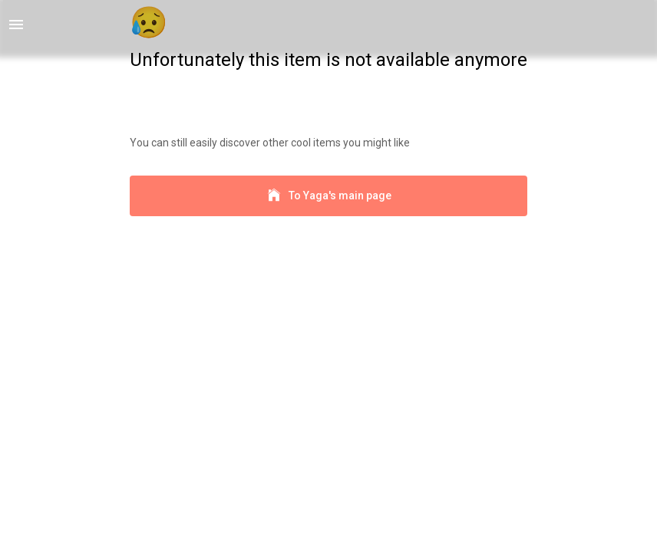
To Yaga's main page (328, 196)
